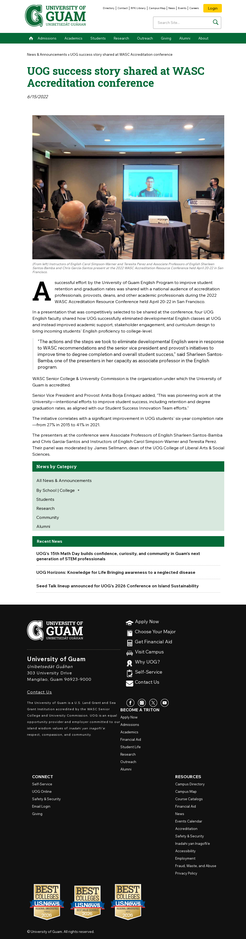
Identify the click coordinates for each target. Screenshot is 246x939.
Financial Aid (130, 739)
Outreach (145, 38)
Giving (166, 38)
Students (98, 38)
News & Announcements (47, 54)
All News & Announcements (64, 480)
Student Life (130, 747)
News (171, 8)
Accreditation (186, 828)
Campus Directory (190, 784)
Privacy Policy (186, 873)
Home (31, 38)
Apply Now (147, 621)
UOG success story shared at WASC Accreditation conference (121, 54)
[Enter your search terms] (187, 22)
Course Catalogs (189, 799)
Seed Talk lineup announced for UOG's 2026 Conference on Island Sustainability (117, 585)
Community (47, 517)
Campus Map (157, 8)
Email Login (41, 806)
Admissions (47, 38)
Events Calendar (188, 821)
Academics (73, 38)
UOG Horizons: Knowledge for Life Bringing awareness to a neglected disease (115, 572)
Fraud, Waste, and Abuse (195, 866)
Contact (122, 8)
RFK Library (138, 8)
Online (42, 791)
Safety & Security (46, 799)
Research (121, 38)
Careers (194, 8)
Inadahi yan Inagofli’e (192, 843)
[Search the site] (215, 22)
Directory (109, 8)
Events (182, 8)
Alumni (184, 38)
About (203, 38)
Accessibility (185, 851)
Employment (185, 858)
